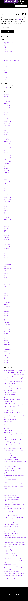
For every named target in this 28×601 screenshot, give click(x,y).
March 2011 (6, 279)
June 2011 (6, 273)
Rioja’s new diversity (8, 540)
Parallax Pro (11, 597)
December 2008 (7, 326)
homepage (18, 19)
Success (5, 58)
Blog (5, 46)
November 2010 (7, 284)
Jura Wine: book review (9, 546)
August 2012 (6, 248)
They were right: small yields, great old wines (14, 573)
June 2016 (6, 165)
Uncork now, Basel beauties (10, 457)
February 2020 (7, 99)
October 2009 (7, 308)
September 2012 (7, 246)
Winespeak (6, 425)
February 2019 (7, 118)
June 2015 (6, 186)
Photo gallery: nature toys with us (11, 459)
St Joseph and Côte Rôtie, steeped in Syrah (13, 515)
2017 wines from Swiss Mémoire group (12, 455)
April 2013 (6, 233)
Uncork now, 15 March (9, 492)
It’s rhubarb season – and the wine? (12, 474)
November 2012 (7, 243)
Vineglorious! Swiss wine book (11, 77)
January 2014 (7, 217)
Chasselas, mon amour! (9, 397)
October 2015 (7, 179)
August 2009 (6, 311)
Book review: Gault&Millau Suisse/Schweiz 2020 (15, 407)
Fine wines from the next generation (12, 468)
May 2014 (6, 210)
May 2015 (6, 188)
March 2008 (6, 342)
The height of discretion (9, 569)
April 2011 (6, 277)
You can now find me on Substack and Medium (15, 370)
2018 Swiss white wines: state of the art (12, 423)
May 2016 (6, 166)
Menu (12, 6)
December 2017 (7, 141)
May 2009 (6, 317)
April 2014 (6, 212)
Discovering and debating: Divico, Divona (13, 448)
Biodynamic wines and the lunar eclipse (13, 559)
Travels (5, 72)
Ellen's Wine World (14, 2)
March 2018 (6, 136)
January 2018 (7, 139)
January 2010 (7, 302)
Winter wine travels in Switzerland (12, 531)
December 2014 (7, 197)
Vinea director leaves (8, 432)
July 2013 (6, 228)
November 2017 (7, 143)
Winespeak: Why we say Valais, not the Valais (14, 544)
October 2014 (7, 201)
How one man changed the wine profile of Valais (15, 461)
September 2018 (7, 127)
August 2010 (6, 290)
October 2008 (7, 329)
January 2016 (7, 174)
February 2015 (7, 194)
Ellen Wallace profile (8, 51)
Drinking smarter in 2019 (9, 553)
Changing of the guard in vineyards (12, 399)
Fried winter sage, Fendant (10, 535)
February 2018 (7, 138)
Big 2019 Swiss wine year (9, 548)
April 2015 (6, 190)
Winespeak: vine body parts (10, 521)
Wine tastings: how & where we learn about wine (15, 454)
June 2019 (6, 110)
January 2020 (7, 101)
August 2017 (6, 148)
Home (5, 53)
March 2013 (6, 235)
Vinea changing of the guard (10, 419)
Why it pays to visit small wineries (11, 571)
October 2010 (7, 286)
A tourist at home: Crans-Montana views (13, 502)
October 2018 (7, 125)
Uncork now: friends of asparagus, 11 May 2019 (14, 443)
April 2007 (6, 362)
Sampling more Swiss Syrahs (10, 564)
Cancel (5, 49)
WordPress (24, 597)
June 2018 (6, 130)
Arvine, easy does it (8, 401)
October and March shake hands (11, 499)
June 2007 (6, 358)
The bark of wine (8, 390)
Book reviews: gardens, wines (10, 430)
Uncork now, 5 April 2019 (10, 463)
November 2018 (7, 123)
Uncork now (7, 76)
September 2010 (7, 288)
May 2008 (6, 338)
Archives (6, 44)
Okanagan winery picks (9, 376)
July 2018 (6, 128)
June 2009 (6, 315)
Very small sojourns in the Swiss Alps (12, 372)
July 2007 (6, 357)
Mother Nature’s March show (10, 490)
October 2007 (7, 351)
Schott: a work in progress (10, 551)
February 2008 (7, 344)
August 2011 (6, 270)
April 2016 (6, 168)
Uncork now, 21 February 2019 (11, 513)
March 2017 (6, 152)
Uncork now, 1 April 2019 (9, 470)
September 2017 (7, 147)
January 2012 (7, 261)
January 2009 (7, 324)
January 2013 (7, 239)
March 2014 (6, 214)
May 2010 (6, 295)
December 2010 (7, 282)
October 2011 (7, 266)
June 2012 (6, 252)
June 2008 (6, 337)
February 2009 (7, 322)
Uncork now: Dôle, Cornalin (10, 555)
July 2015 (6, 185)
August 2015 (6, 183)
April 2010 (6, 297)
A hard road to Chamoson (10, 493)
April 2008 (6, 340)
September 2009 (7, 309)
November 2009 (7, 306)
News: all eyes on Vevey (9, 421)
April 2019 (6, 114)
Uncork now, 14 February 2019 (11, 519)
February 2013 (7, 237)
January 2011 (6, 281)
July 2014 (6, 206)
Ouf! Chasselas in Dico (9, 557)
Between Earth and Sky (9, 522)
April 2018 (6, 134)
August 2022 (6, 94)
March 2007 (6, 364)
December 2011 (7, 262)
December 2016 (7, 156)
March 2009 (6, 320)
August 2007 (6, 355)
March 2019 (6, 116)
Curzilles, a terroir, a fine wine (11, 528)
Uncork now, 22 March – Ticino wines (12, 481)
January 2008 (7, 346)
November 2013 (7, 221)
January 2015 (7, 195)
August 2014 (6, 204)
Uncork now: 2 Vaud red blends (11, 533)
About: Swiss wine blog (9, 42)
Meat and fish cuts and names (11, 526)
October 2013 (7, 223)
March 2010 (6, 299)
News (5, 70)
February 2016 (7, 172)
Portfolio (6, 56)
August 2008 (6, 333)
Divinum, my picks (8, 464)
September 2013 (7, 224)
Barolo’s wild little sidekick (10, 479)
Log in (14, 598)
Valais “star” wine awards (9, 396)
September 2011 (7, 268)
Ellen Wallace (7, 88)
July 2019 (6, 109)
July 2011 (6, 271)
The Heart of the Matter (9, 512)
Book (5, 47)
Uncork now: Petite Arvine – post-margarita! (14, 374)
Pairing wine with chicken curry (11, 472)
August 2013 (6, 226)
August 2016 (6, 163)
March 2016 (6, 170)
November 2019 (7, 105)
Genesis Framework (18, 597)
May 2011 (6, 275)
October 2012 (7, 244)
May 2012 (6, 253)
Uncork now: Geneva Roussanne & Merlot (14, 542)
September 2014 (7, 203)
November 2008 (7, 328)
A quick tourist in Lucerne (10, 466)
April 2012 (6, 255)
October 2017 (7, 145)
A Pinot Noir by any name (10, 392)
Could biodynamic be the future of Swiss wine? (14, 566)
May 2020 (6, 96)
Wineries (6, 79)
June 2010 (6, 293)
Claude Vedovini (7, 86)
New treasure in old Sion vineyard (12, 408)
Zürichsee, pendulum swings (10, 385)
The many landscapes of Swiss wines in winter (14, 517)
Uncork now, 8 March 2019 (10, 495)
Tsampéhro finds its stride (10, 578)
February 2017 (7, 154)
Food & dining (7, 67)
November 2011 (7, 264)
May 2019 (6, 112)
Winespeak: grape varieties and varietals (13, 497)
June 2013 (6, 230)
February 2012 (7, 259)
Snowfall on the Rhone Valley (11, 524)
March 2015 (6, 192)
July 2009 (6, 313)
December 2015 (7, 176)
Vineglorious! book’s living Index (11, 60)
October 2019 (7, 107)
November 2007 (7, 349)
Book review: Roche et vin (10, 501)
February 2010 (7, 300)
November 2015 (7, 177)
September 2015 (7, 181)
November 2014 (7, 199)
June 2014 (6, 208)
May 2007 (6, 360)
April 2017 (6, 150)
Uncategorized (7, 74)
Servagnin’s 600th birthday (10, 387)
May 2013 (6, 232)
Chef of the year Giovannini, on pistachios (13, 568)
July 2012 (6, 250)
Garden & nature (8, 68)
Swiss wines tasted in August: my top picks (13, 405)
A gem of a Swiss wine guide (10, 530)
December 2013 (7, 219)
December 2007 (7, 347)
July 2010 (6, 291)
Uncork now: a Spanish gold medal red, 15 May (15, 434)
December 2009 (7, 304)
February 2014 (7, 215)
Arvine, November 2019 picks (10, 403)
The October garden (8, 410)
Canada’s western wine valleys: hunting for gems (15, 378)
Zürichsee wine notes (8, 379)
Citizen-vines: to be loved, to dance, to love (14, 388)
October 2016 (7, 159)
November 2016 (7, 157)
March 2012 (6, 257)
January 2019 (7, 119)
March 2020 (6, 98)
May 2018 (6, 132)
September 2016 (7, 161)
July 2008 (6, 335)
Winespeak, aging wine (9, 550)
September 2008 (7, 331)
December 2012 (7, 241)
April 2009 (6, 319)
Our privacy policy (8, 55)
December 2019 (7, 103)
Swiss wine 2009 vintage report (11, 394)
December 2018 (7, 121)
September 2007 (7, 353)
